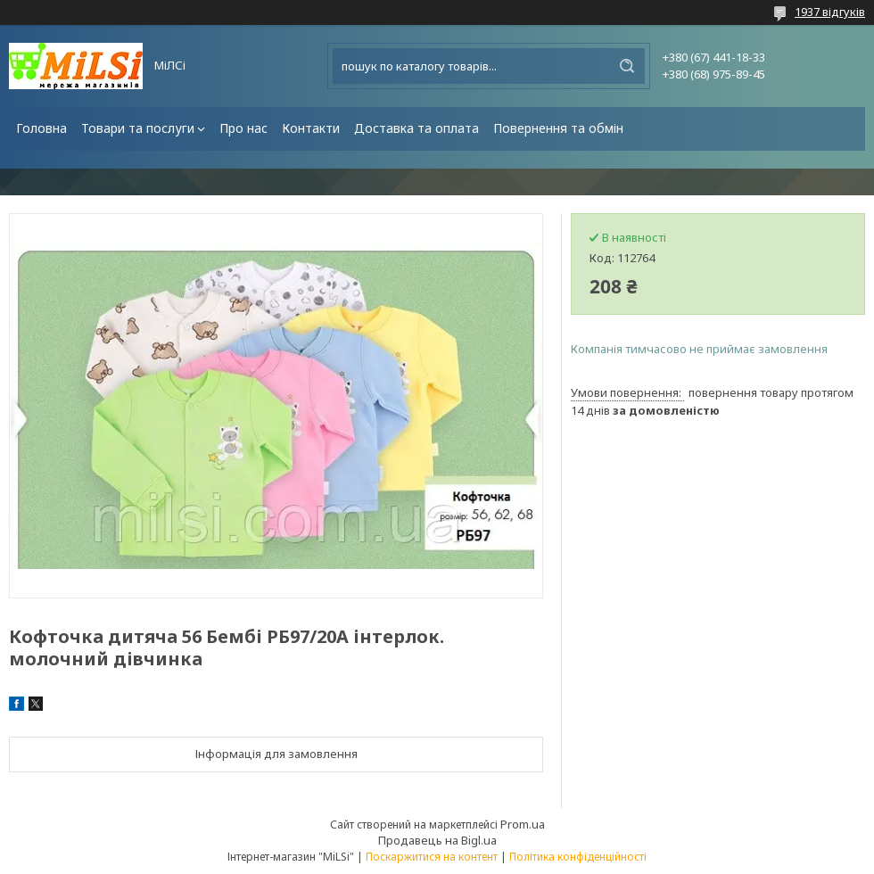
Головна (41, 128)
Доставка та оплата (416, 128)
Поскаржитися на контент (432, 856)
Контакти (311, 128)
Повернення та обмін (558, 128)
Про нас (243, 128)
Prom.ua (522, 824)
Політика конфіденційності (578, 856)
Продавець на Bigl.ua (437, 840)
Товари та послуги (137, 128)
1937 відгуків (830, 12)
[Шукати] (627, 66)
